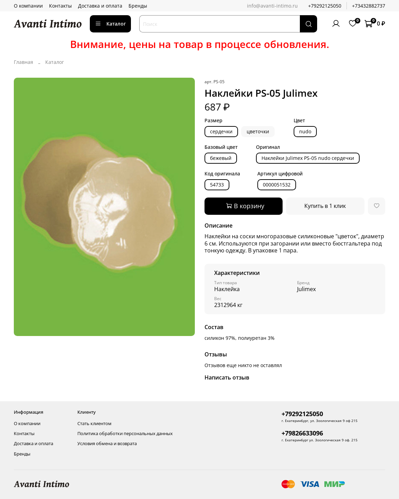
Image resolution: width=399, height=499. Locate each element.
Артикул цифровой (280, 174)
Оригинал (268, 147)
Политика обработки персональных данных (125, 433)
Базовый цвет (221, 147)
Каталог (110, 23)
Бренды (138, 5)
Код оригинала (222, 174)
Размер (213, 121)
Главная (23, 62)
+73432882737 (368, 5)
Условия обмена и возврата (107, 444)
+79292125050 (324, 5)
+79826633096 (302, 433)
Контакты (60, 5)
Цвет (299, 121)
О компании (28, 5)
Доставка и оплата (100, 5)
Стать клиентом (94, 423)
